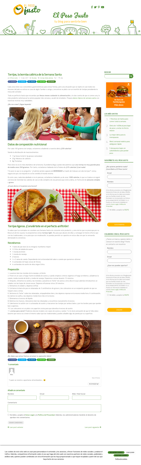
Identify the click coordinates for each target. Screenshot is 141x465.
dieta (46, 78)
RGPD (126, 209)
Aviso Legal (29, 406)
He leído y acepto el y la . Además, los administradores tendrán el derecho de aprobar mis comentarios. (53, 407)
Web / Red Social (78, 385)
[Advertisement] (70, 53)
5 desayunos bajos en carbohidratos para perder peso (118, 151)
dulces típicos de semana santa (84, 98)
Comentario (12, 394)
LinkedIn (31, 81)
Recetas (34, 78)
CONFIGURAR (130, 452)
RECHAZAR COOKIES (116, 452)
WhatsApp (41, 81)
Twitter (22, 81)
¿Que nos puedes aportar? (117, 265)
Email (42, 385)
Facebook (12, 81)
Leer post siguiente (93, 418)
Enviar (51, 81)
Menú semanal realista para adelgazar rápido (119, 142)
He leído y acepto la (118, 210)
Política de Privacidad (46, 406)
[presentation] (124, 216)
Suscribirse (119, 224)
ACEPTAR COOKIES (121, 455)
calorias (50, 78)
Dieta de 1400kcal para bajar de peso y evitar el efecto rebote (120, 128)
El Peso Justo (14, 78)
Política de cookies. (121, 459)
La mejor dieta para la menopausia (117, 136)
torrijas (42, 78)
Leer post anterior (15, 418)
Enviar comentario (16, 414)
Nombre (11, 385)
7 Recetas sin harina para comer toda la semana (118, 120)
